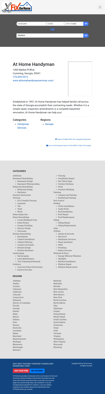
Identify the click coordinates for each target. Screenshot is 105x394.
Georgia (49, 124)
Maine (15, 333)
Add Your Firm (21, 371)
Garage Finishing (24, 225)
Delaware (17, 300)
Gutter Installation (66, 206)
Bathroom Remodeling (23, 186)
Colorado (17, 294)
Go (86, 24)
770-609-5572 (20, 77)
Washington (58, 339)
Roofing (56, 203)
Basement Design (25, 181)
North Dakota (59, 303)
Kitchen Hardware (25, 250)
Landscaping (18, 253)
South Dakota (59, 322)
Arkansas (17, 289)
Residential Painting (67, 198)
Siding (56, 220)
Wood (19, 211)
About (20, 363)
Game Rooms (23, 222)
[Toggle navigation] (100, 7)
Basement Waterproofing (28, 184)
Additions (17, 175)
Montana (57, 280)
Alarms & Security (66, 234)
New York (57, 297)
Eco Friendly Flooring (26, 200)
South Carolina (60, 319)
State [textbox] (50, 24)
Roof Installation (65, 211)
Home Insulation (65, 242)
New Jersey (58, 292)
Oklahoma (57, 308)
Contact (27, 366)
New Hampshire (60, 289)
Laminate (21, 203)
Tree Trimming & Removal (28, 261)
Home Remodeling (21, 217)
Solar (55, 228)
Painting (57, 192)
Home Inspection (20, 214)
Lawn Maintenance (25, 258)
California (17, 292)
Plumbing (62, 247)
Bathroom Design (25, 189)
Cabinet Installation (26, 239)
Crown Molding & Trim (27, 220)
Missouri (17, 350)
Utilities (57, 231)
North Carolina (59, 300)
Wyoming (57, 347)
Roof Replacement (66, 217)
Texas (56, 328)
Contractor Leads (47, 363)
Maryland (17, 336)
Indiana (16, 319)
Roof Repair (63, 214)
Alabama (17, 280)
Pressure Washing (66, 189)
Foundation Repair (66, 178)
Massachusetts (19, 339)
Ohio (55, 305)
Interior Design (24, 228)
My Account (37, 371)
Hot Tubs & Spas (65, 181)
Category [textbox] (22, 24)
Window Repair (65, 264)
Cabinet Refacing (24, 242)
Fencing (61, 175)
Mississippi (18, 347)
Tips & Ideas (27, 363)
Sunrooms (21, 231)
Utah (55, 330)
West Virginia (59, 341)
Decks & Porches (24, 270)
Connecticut (18, 297)
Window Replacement (67, 267)
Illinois (16, 316)
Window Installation (67, 261)
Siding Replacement (67, 225)
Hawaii (16, 311)
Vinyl (19, 209)
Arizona (16, 286)
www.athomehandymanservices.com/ (33, 80)
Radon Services (65, 250)
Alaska (16, 283)
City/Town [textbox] (71, 24)
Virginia (57, 336)
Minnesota (17, 344)
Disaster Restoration (22, 195)
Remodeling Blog (18, 366)
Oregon (56, 311)
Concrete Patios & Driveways (30, 267)
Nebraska (57, 283)
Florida (16, 305)
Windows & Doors (61, 253)
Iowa (15, 322)
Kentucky (17, 328)
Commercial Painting (67, 195)
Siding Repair (64, 222)
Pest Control (58, 200)
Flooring (16, 198)
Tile (19, 206)
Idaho (15, 314)
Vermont (57, 333)
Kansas (16, 325)
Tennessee (58, 325)
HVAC (60, 245)
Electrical (62, 236)
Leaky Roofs (63, 209)
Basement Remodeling (23, 178)
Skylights (62, 258)
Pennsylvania (59, 314)
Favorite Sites (36, 363)
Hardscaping (23, 256)
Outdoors (17, 264)
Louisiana (17, 330)
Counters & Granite (25, 245)
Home (15, 363)
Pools (60, 186)
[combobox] (31, 24)
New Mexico (58, 294)
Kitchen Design (24, 247)
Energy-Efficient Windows (69, 256)
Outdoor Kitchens (66, 184)
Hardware (21, 192)
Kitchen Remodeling (22, 234)
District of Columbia (21, 303)
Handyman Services (67, 239)
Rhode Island (59, 316)
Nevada (56, 286)
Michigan (17, 341)
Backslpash (22, 236)
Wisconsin (58, 344)
